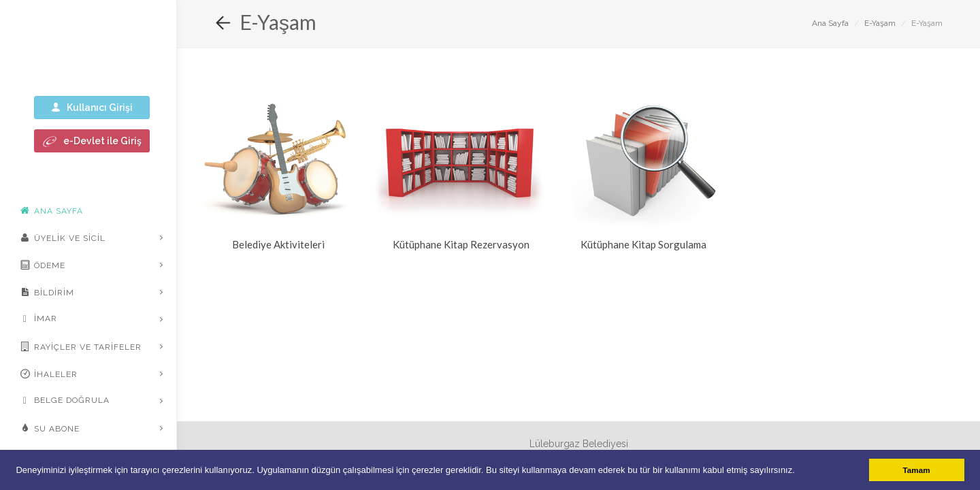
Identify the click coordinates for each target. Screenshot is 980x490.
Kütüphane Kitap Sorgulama (643, 244)
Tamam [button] (916, 470)
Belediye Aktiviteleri (278, 244)
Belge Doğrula (65, 401)
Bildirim (47, 292)
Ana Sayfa (830, 23)
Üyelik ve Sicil (62, 237)
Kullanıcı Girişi (92, 107)
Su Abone (50, 428)
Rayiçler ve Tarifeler (81, 346)
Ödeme (42, 265)
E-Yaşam (880, 23)
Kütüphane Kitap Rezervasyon (461, 244)
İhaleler (49, 373)
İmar (38, 319)
